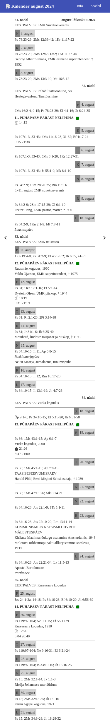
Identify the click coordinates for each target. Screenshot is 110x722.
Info (80, 6)
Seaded (96, 6)
